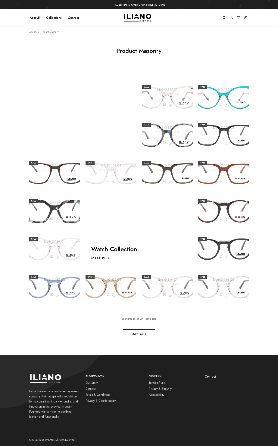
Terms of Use (157, 383)
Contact (73, 18)
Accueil (33, 32)
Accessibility (156, 395)
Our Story (92, 383)
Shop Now (100, 258)
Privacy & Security (160, 389)
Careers (91, 389)
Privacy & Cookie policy (101, 401)
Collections (53, 18)
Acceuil (35, 18)
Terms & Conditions (98, 395)
